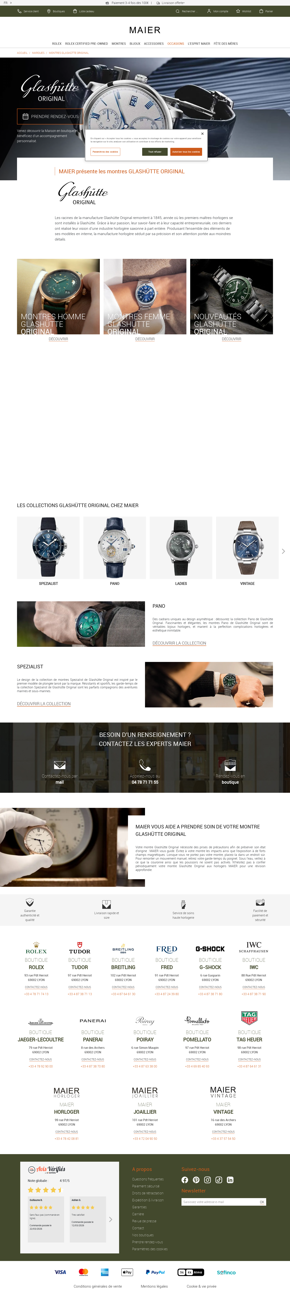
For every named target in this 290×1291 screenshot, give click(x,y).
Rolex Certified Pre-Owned (86, 44)
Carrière (138, 1214)
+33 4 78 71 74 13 (36, 994)
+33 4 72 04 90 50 (145, 1139)
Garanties (139, 1207)
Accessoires (154, 44)
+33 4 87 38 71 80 (210, 994)
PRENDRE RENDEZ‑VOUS (50, 116)
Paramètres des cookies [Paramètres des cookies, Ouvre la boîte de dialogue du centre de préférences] (105, 151)
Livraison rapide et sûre (106, 910)
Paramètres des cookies (150, 1249)
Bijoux (135, 44)
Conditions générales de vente (98, 1286)
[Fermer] (202, 134)
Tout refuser (154, 151)
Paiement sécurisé (145, 1186)
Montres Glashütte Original (69, 53)
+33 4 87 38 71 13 (80, 994)
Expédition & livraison (148, 1200)
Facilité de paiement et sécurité (260, 910)
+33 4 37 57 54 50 (223, 1139)
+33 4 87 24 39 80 (167, 994)
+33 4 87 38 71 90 (254, 994)
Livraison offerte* (170, 3)
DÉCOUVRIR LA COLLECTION (179, 643)
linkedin (230, 1180)
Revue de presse (144, 1221)
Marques (38, 53)
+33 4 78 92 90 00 (41, 1066)
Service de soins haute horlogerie (183, 910)
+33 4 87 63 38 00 (145, 1066)
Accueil (22, 53)
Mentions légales (154, 1286)
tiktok (219, 1180)
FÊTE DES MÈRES (226, 44)
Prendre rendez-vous (147, 1242)
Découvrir (58, 338)
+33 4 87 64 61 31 (249, 1066)
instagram (207, 1180)
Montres (119, 44)
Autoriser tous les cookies (186, 151)
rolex (56, 44)
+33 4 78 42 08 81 (67, 1139)
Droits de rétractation (148, 1193)
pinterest (196, 1180)
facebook (184, 1180)
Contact (138, 1228)
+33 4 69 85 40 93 (197, 1066)
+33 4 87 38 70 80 (93, 1066)
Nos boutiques (143, 1235)
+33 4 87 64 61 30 (123, 994)
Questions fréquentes (148, 1179)
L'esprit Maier (199, 44)
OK (262, 1202)
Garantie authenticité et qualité (30, 910)
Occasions (175, 44)
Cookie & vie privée (201, 1286)
